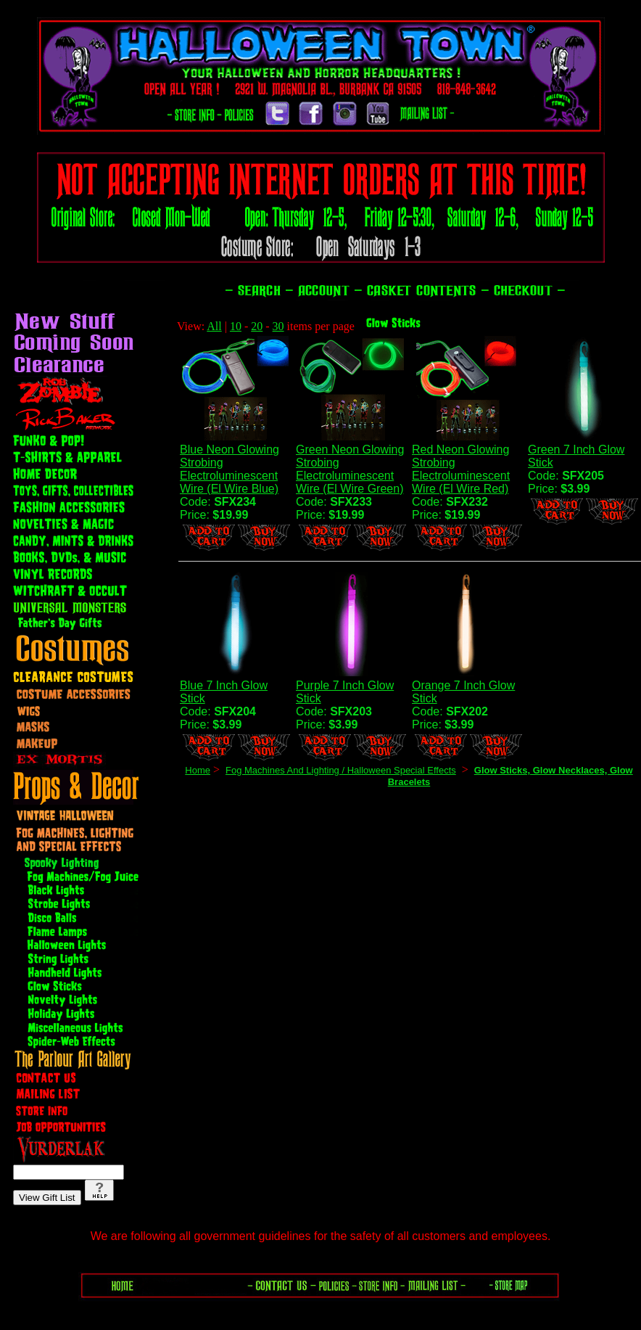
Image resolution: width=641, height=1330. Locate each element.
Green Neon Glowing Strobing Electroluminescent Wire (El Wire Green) (350, 469)
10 (235, 326)
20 (256, 326)
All (214, 326)
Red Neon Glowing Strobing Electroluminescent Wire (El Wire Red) (461, 469)
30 (278, 326)
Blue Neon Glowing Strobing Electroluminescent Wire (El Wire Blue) (229, 469)
